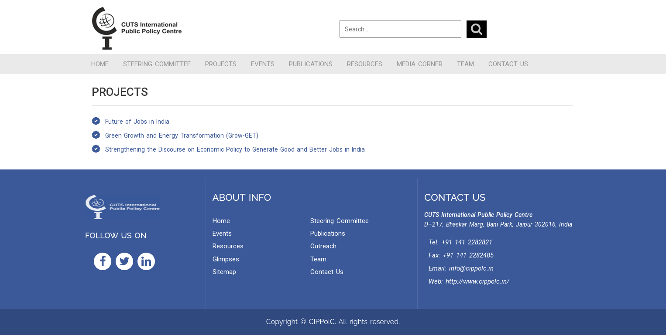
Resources (364, 64)
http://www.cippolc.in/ (477, 281)
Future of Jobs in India (137, 121)
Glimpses (226, 259)
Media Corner (420, 64)
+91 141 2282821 (467, 242)
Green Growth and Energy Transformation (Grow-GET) (181, 135)
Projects (221, 64)
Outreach (323, 246)
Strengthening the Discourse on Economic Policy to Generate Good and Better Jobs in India (235, 149)
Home (100, 64)
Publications (311, 64)
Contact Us (508, 64)
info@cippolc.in (471, 268)
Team (465, 64)
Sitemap (224, 272)
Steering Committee (157, 64)
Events (263, 64)
